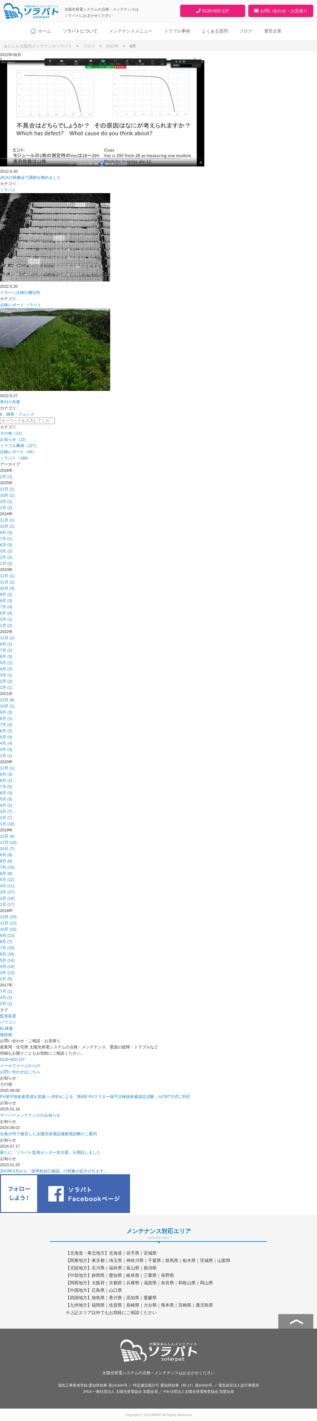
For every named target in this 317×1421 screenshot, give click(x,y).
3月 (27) (7, 892)
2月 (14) (7, 898)
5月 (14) (7, 960)
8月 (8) (6, 861)
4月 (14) (7, 966)
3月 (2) (6, 551)
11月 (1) (7, 520)
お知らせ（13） (14, 439)
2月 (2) (6, 476)
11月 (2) (7, 582)
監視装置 (8, 1016)
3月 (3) (6, 749)
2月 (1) (6, 1003)
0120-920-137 (12, 1059)
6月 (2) (6, 730)
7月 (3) (6, 724)
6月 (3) (6, 544)
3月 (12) (7, 972)
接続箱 (6, 1034)
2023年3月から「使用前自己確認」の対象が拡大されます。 (54, 1171)
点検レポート (12, 305)
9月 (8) (6, 854)
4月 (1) (6, 805)
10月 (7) (7, 848)
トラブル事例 (177, 31)
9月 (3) (6, 532)
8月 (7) (6, 941)
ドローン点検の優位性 (20, 292)
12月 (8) (7, 836)
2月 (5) (6, 978)
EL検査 (6, 1028)
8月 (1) (6, 718)
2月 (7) (6, 817)
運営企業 (272, 31)
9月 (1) (6, 644)
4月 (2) (6, 668)
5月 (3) (6, 737)
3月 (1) (6, 501)
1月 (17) (7, 904)
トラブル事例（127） (19, 445)
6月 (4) (6, 613)
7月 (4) (6, 606)
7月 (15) (7, 867)
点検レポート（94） (18, 451)
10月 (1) (7, 495)
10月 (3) (7, 588)
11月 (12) (8, 923)
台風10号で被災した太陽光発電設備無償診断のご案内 (48, 1133)
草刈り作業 (10, 402)
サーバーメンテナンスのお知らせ (30, 1115)
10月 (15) (8, 929)
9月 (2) (6, 594)
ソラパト (8, 190)
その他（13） (12, 433)
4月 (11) (7, 885)
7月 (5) (6, 786)
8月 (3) (6, 600)
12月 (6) (7, 699)
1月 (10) (7, 823)
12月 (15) (8, 916)
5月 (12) (7, 879)
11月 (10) (8, 842)
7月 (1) (6, 538)
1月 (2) (6, 507)
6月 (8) (6, 873)
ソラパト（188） (15, 458)
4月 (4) (6, 743)
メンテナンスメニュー (130, 31)
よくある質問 (215, 31)
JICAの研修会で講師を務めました (30, 177)
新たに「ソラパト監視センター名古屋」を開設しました (50, 1152)
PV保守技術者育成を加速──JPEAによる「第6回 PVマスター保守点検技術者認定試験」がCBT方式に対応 (95, 1096)
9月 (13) (7, 935)
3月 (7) (6, 811)
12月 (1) (7, 489)
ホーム (44, 31)
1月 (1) (6, 687)
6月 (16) (7, 954)
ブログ (245, 31)
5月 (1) (6, 662)
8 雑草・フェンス (17, 414)
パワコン (8, 1022)
